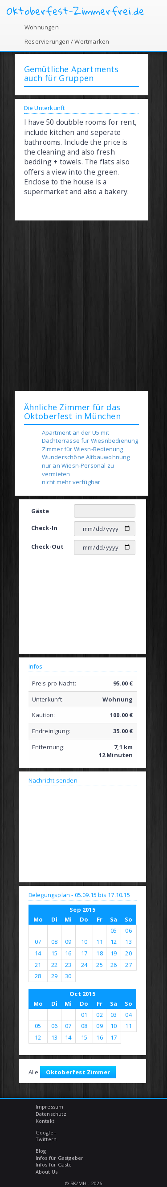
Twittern (46, 1139)
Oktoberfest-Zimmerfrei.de (75, 11)
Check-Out (47, 547)
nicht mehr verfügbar (71, 482)
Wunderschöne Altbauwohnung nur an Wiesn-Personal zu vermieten (86, 465)
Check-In (44, 528)
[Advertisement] (83, 305)
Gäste (40, 511)
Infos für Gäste (54, 1164)
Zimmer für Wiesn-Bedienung (82, 449)
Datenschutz (51, 1113)
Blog (41, 1150)
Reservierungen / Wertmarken (66, 41)
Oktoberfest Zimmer (78, 1072)
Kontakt (45, 1121)
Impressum (50, 1106)
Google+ (46, 1132)
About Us (47, 1171)
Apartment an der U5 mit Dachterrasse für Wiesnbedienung (90, 436)
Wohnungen (41, 27)
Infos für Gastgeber (60, 1157)
